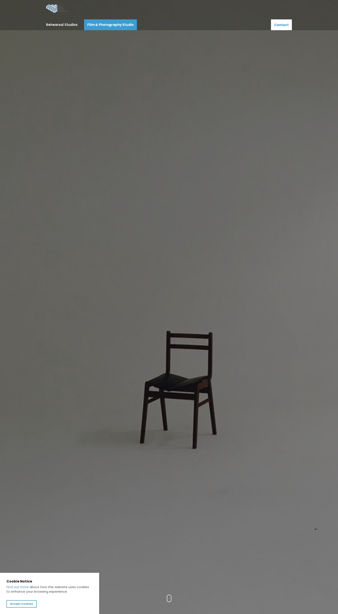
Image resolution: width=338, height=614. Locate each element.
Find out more (17, 587)
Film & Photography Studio (110, 24)
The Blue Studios (57, 8)
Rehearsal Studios (62, 24)
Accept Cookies (21, 604)
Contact (281, 25)
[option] (169, 307)
